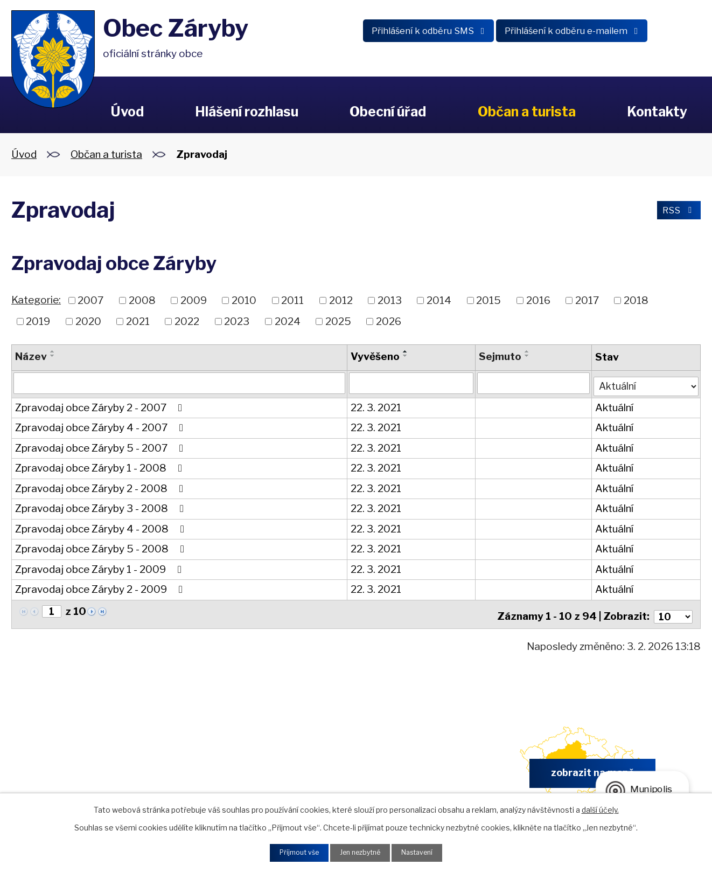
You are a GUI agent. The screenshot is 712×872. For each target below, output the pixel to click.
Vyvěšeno (375, 356)
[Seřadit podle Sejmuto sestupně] (527, 356)
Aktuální (614, 405)
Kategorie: (36, 300)
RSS (675, 212)
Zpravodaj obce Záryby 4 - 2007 (101, 425)
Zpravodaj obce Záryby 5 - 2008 (102, 547)
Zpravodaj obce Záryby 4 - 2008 (102, 527)
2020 (88, 321)
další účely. (600, 807)
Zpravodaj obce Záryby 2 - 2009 (101, 587)
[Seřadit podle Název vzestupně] (53, 351)
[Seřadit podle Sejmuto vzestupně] (527, 351)
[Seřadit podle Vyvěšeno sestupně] (405, 356)
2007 (90, 300)
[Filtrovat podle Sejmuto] (533, 383)
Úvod (127, 111)
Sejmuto (499, 356)
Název (31, 356)
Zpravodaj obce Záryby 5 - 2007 (101, 446)
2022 (186, 321)
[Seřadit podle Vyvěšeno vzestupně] (405, 351)
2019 (38, 321)
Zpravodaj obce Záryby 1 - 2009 (100, 567)
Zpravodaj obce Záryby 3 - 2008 (101, 506)
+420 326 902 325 (230, 770)
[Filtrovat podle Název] (179, 383)
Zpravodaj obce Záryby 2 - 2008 (101, 486)
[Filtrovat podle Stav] (646, 382)
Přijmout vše (292, 851)
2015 (488, 300)
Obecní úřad (388, 111)
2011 (292, 300)
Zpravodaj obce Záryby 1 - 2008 (100, 466)
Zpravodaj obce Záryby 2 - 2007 (100, 405)
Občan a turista (527, 111)
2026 (388, 321)
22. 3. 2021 (376, 405)
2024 (288, 321)
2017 (587, 300)
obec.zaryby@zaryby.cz (409, 770)
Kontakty (657, 111)
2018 (636, 300)
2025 (338, 321)
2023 (236, 321)
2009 (193, 300)
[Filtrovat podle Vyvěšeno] (411, 383)
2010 (244, 300)
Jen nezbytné (360, 851)
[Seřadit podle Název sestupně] (53, 356)
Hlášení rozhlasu (246, 111)
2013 (390, 300)
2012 (341, 300)
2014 (439, 300)
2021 (138, 321)
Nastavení (424, 851)
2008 (142, 300)
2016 (538, 300)
